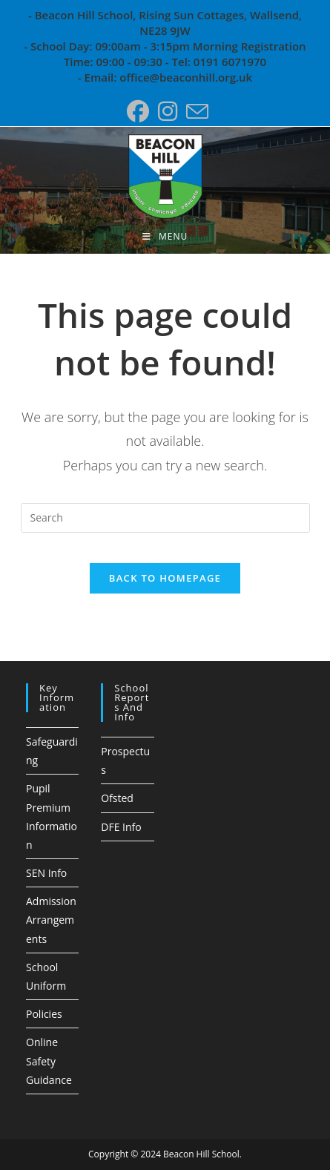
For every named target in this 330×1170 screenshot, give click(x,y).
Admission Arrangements (51, 919)
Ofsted (117, 798)
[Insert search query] (165, 518)
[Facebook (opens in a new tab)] (138, 111)
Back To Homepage (165, 578)
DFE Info (121, 827)
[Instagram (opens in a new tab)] (168, 111)
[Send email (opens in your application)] (195, 111)
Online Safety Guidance (49, 1060)
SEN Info (46, 873)
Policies (44, 1014)
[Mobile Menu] (165, 236)
